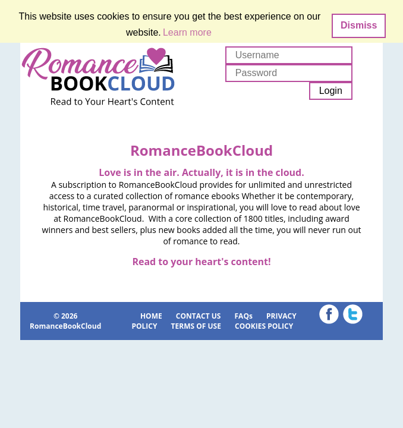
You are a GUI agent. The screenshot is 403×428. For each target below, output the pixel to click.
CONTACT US (198, 316)
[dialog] (201, 25)
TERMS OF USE (196, 326)
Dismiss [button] (359, 25)
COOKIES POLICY (264, 326)
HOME (151, 316)
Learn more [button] (187, 32)
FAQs (244, 316)
